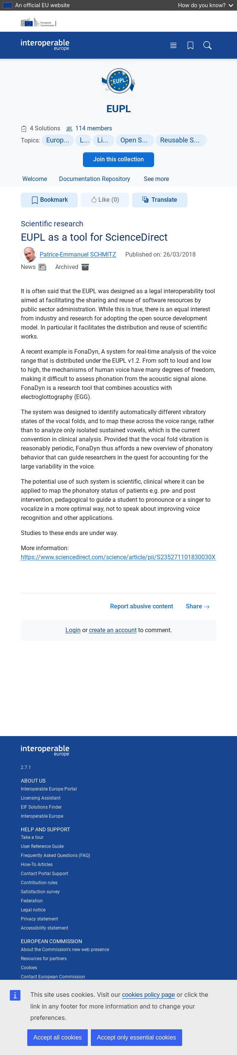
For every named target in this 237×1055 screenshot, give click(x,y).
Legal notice (33, 910)
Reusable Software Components (183, 140)
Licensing (105, 140)
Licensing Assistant (41, 798)
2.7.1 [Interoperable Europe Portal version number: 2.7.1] (26, 767)
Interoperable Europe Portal (49, 789)
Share (198, 606)
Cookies (29, 967)
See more (156, 179)
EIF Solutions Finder (41, 807)
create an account (113, 630)
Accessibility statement (44, 928)
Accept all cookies (57, 1037)
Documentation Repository (94, 179)
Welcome (34, 179)
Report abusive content (141, 606)
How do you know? (205, 5)
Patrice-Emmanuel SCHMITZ (78, 254)
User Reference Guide (42, 846)
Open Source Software (137, 140)
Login (73, 630)
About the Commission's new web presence (65, 949)
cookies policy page (148, 995)
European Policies (60, 140)
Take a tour (32, 837)
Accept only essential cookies (136, 1037)
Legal (86, 140)
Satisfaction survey (40, 891)
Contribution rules (39, 882)
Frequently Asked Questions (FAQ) (55, 855)
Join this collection (118, 159)
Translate (164, 199)
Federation (32, 900)
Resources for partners (44, 958)
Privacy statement (39, 919)
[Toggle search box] (207, 45)
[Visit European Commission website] (40, 21)
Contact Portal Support (44, 873)
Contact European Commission (53, 976)
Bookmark (49, 200)
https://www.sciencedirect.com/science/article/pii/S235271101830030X (118, 557)
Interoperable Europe (42, 816)
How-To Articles (37, 864)
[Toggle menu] (173, 45)
